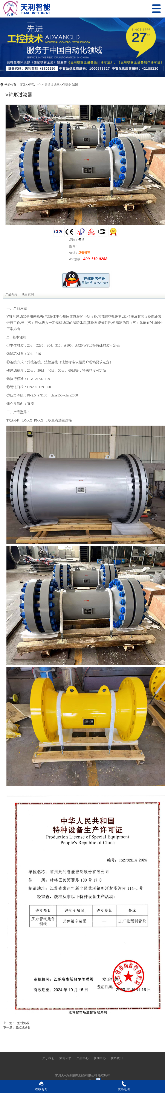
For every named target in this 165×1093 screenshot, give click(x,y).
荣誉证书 (65, 1058)
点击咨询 (84, 252)
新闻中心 (100, 1058)
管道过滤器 (52, 84)
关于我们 (48, 1058)
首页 (22, 84)
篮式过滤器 (22, 1027)
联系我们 (117, 1058)
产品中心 (35, 84)
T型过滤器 (22, 1023)
